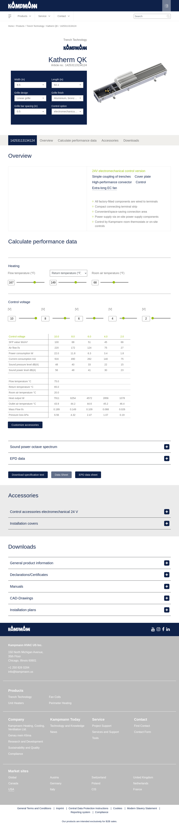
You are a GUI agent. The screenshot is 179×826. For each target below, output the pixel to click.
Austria (54, 777)
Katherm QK (52, 26)
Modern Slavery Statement (142, 808)
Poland (96, 783)
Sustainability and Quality (24, 748)
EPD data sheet (96, 475)
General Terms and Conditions (34, 808)
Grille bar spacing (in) (26, 106)
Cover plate (143, 176)
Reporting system (80, 812)
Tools (95, 738)
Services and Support (105, 732)
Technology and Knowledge (67, 726)
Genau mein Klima (19, 735)
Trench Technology (35, 26)
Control (141, 182)
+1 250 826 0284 (18, 668)
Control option (59, 106)
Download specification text (30, 475)
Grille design (21, 92)
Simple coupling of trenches (111, 176)
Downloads (131, 140)
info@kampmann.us (20, 672)
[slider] (34, 282)
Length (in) (57, 79)
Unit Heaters (16, 703)
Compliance (15, 754)
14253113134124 (22, 140)
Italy (52, 789)
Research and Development (25, 742)
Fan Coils (55, 697)
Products (20, 26)
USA (11, 789)
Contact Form (142, 732)
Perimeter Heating (60, 703)
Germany (56, 783)
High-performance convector (112, 182)
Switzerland (99, 777)
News (53, 732)
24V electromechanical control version (118, 171)
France (137, 789)
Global (12, 777)
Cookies (117, 808)
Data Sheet (67, 475)
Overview (46, 140)
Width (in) (19, 79)
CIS (94, 789)
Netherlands (140, 783)
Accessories (110, 140)
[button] (166, 5)
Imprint (60, 808)
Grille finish (58, 92)
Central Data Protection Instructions (88, 808)
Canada (13, 783)
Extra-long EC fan (104, 188)
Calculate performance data (77, 140)
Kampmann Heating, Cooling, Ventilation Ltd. (26, 728)
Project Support (101, 726)
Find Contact (142, 726)
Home (11, 26)
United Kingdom (143, 777)
